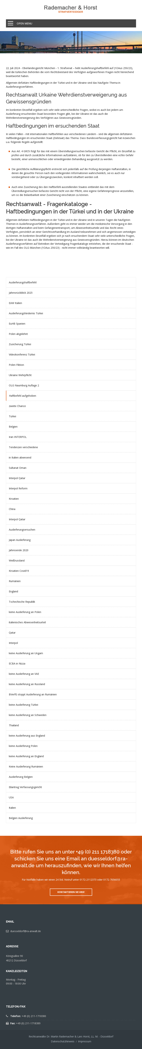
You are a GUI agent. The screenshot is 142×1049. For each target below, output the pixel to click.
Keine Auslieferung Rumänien (26, 766)
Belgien (13, 426)
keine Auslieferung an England (26, 756)
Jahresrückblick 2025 (21, 292)
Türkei (12, 416)
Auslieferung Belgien (21, 776)
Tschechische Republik (22, 601)
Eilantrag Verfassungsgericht (25, 787)
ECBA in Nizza (17, 663)
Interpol (13, 643)
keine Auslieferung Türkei (23, 704)
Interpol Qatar (17, 478)
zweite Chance (17, 406)
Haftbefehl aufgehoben (22, 395)
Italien (12, 807)
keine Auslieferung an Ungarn (26, 653)
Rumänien (15, 581)
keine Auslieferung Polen (23, 746)
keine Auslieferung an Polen (25, 612)
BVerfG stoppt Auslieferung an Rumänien (33, 694)
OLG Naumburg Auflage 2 (24, 385)
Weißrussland (17, 560)
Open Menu (24, 23)
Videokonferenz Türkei (22, 354)
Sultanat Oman (17, 467)
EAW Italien (15, 303)
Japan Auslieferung (20, 540)
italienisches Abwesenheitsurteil (27, 622)
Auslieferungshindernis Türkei (26, 313)
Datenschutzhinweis (62, 1041)
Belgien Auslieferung (21, 818)
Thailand (14, 725)
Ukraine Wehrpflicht (20, 375)
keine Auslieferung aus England (27, 735)
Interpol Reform (18, 488)
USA (11, 797)
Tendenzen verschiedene (23, 447)
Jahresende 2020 (18, 550)
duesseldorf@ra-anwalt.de (25, 931)
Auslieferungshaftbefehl (22, 282)
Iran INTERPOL (18, 437)
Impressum (84, 1041)
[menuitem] (71, 282)
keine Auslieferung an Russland (27, 684)
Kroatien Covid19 (19, 570)
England (13, 591)
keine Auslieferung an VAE (24, 673)
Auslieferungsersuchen (22, 529)
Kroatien (14, 498)
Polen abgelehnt (18, 334)
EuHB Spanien (17, 323)
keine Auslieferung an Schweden (27, 715)
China (12, 509)
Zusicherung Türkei (20, 344)
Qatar (12, 632)
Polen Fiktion (16, 364)
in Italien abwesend (20, 457)
